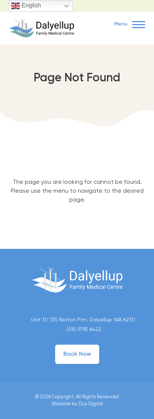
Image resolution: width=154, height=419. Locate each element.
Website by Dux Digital (77, 404)
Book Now (77, 354)
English (26, 5)
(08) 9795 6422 (80, 329)
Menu (129, 25)
